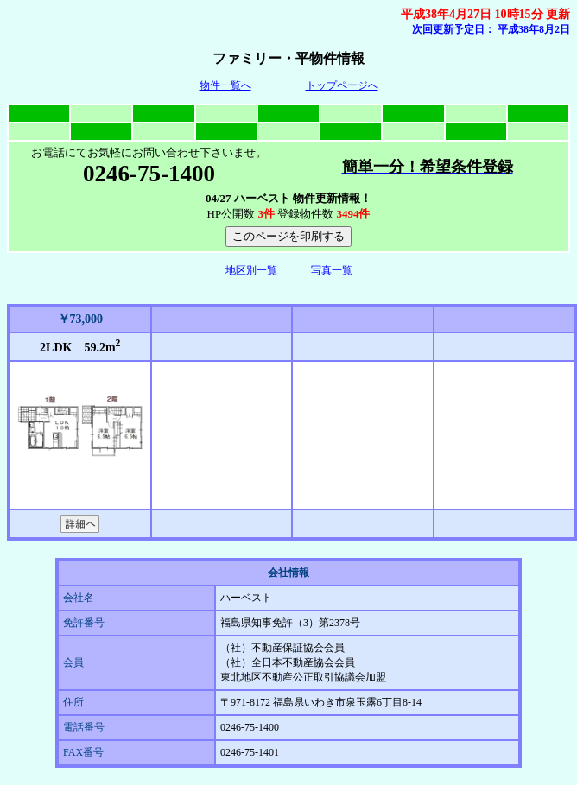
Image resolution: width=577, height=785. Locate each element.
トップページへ (342, 85)
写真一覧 (331, 270)
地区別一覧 (251, 270)
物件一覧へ (225, 85)
